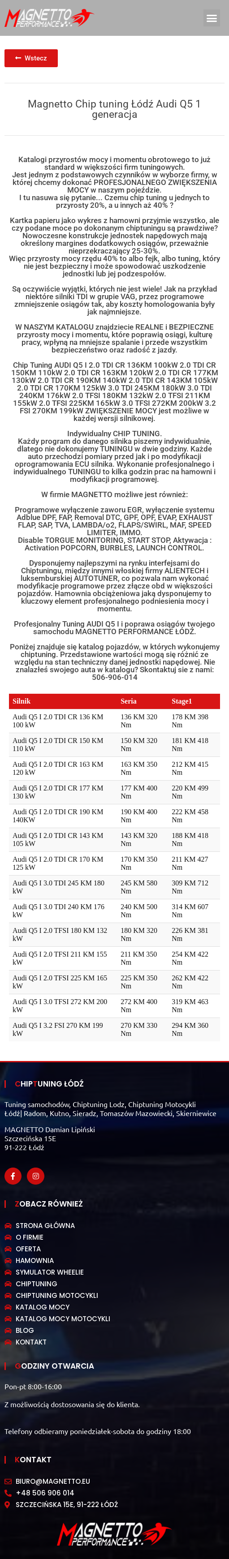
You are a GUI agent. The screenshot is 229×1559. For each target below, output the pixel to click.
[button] (211, 17)
